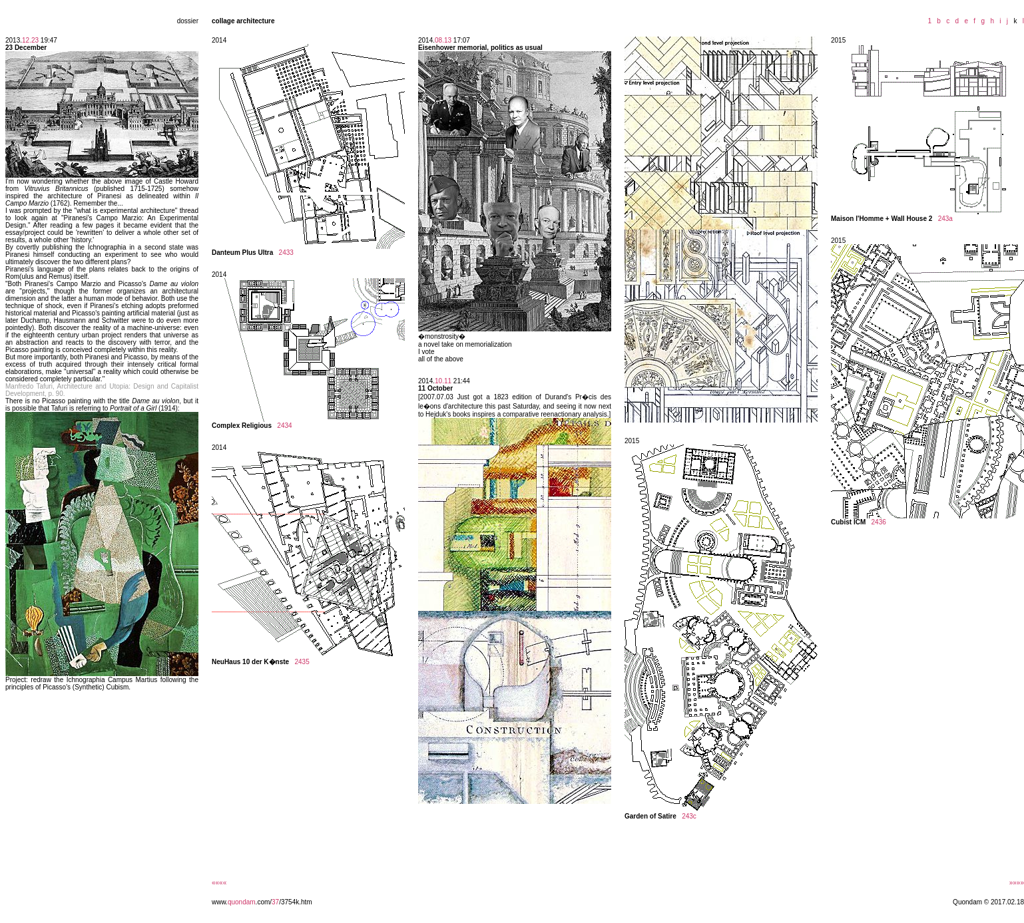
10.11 (443, 381)
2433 (286, 252)
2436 (879, 522)
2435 (302, 661)
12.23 (30, 40)
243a (945, 218)
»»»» (1016, 882)
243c (689, 816)
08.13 (443, 40)
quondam (242, 902)
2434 (284, 425)
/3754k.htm (295, 902)
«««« (219, 882)
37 (275, 902)
